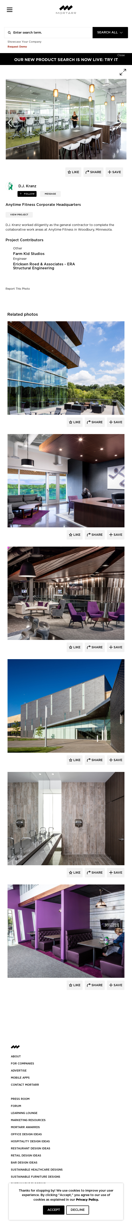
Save (117, 422)
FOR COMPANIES (22, 1063)
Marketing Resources (28, 1120)
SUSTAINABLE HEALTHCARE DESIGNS (37, 1169)
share (95, 172)
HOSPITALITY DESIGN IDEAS (30, 1141)
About (16, 1056)
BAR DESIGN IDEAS (24, 1162)
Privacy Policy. (87, 1199)
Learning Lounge (24, 1113)
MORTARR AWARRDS (25, 1127)
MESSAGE (50, 194)
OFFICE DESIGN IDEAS (26, 1134)
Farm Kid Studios (29, 254)
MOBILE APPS (20, 1077)
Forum (16, 1106)
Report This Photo (18, 288)
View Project (19, 215)
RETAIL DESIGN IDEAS (26, 1155)
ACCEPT (53, 1210)
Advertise (19, 1070)
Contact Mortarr (25, 1084)
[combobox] (110, 32)
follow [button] (29, 194)
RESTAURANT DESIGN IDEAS (30, 1148)
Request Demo (17, 46)
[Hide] (121, 55)
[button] (9, 9)
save (116, 172)
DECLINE (78, 1210)
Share (97, 422)
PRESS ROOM (20, 1099)
